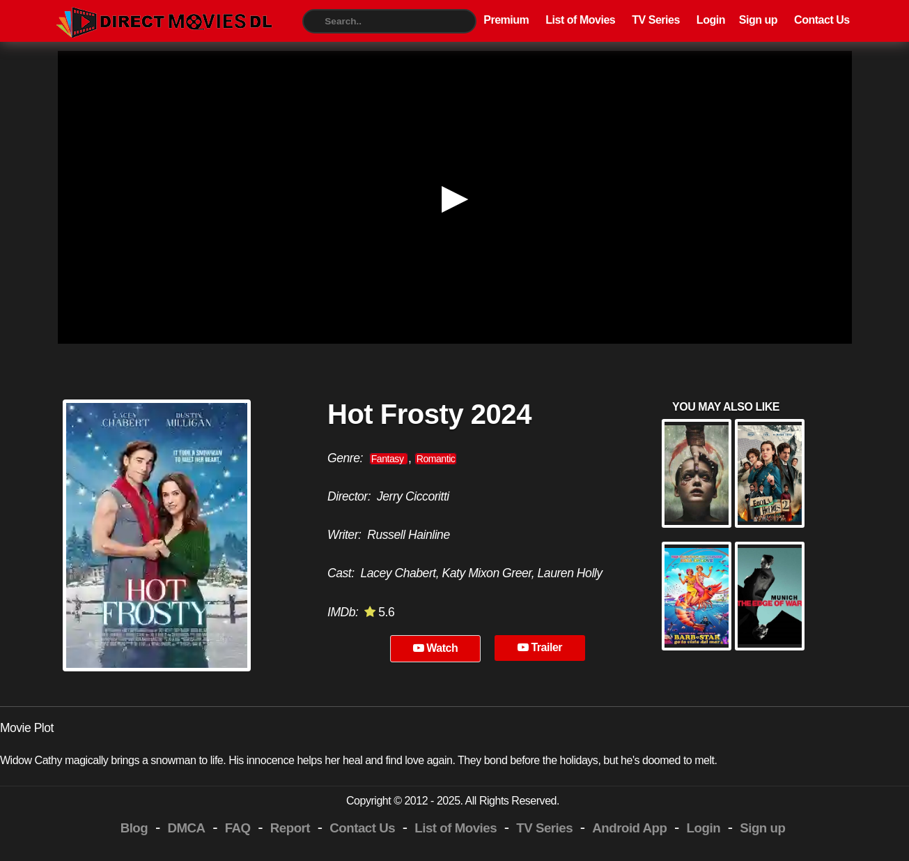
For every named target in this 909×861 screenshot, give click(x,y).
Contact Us (822, 20)
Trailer (540, 647)
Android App (629, 828)
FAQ (238, 828)
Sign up (758, 20)
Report (290, 828)
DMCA (186, 828)
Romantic (436, 458)
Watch (435, 648)
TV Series (656, 20)
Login (711, 20)
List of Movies (580, 20)
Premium (506, 20)
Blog (134, 828)
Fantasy (388, 458)
